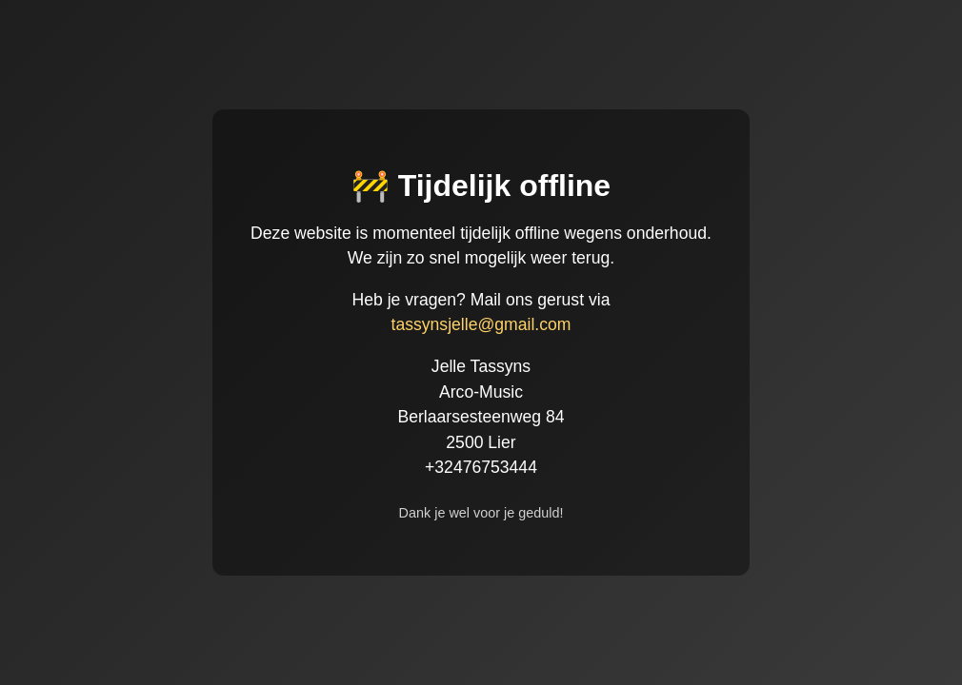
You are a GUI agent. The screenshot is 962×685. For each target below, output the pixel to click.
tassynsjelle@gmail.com (481, 324)
